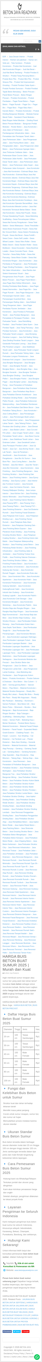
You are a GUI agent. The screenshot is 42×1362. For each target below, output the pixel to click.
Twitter (17, 1331)
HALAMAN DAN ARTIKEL (14, 46)
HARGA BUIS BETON (22, 1005)
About (25, 1357)
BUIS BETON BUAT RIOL (28, 1325)
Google (25, 1331)
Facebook (7, 1331)
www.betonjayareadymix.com (26, 1270)
